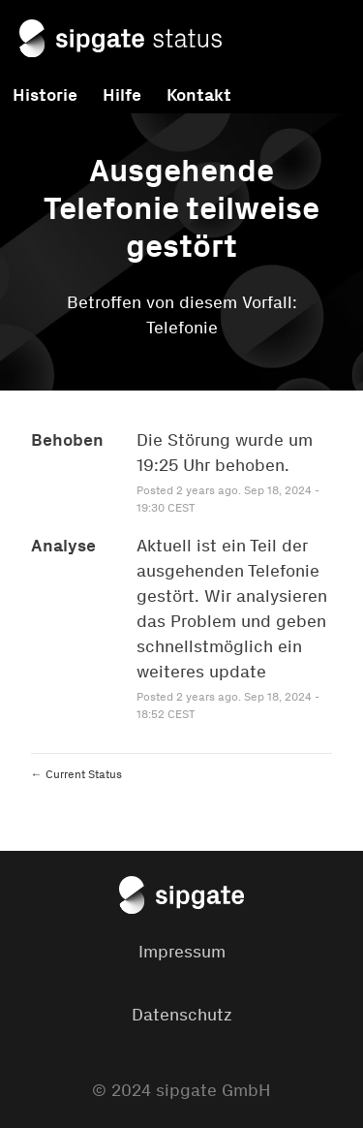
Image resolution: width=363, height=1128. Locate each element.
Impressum (182, 951)
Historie (45, 95)
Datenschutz (182, 1014)
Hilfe (122, 95)
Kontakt (198, 95)
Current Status (76, 774)
